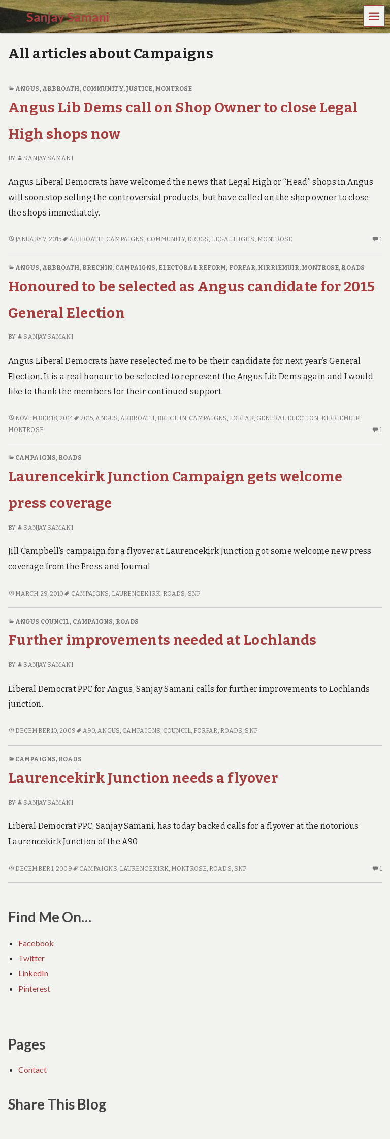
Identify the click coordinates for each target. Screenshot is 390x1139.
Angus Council (42, 621)
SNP (194, 593)
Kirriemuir (278, 267)
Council (177, 730)
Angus (27, 89)
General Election (287, 418)
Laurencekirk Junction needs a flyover (143, 777)
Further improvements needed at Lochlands (162, 640)
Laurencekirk (136, 593)
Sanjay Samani (44, 158)
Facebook (36, 943)
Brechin (97, 267)
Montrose (173, 89)
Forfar (242, 267)
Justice (139, 89)
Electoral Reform (192, 267)
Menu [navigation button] (374, 15)
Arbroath (61, 89)
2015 (86, 418)
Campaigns (125, 239)
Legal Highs (233, 239)
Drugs (198, 239)
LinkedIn (33, 973)
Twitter (31, 958)
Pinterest (34, 988)
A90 (89, 730)
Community (102, 89)
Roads (352, 267)
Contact (32, 1069)
